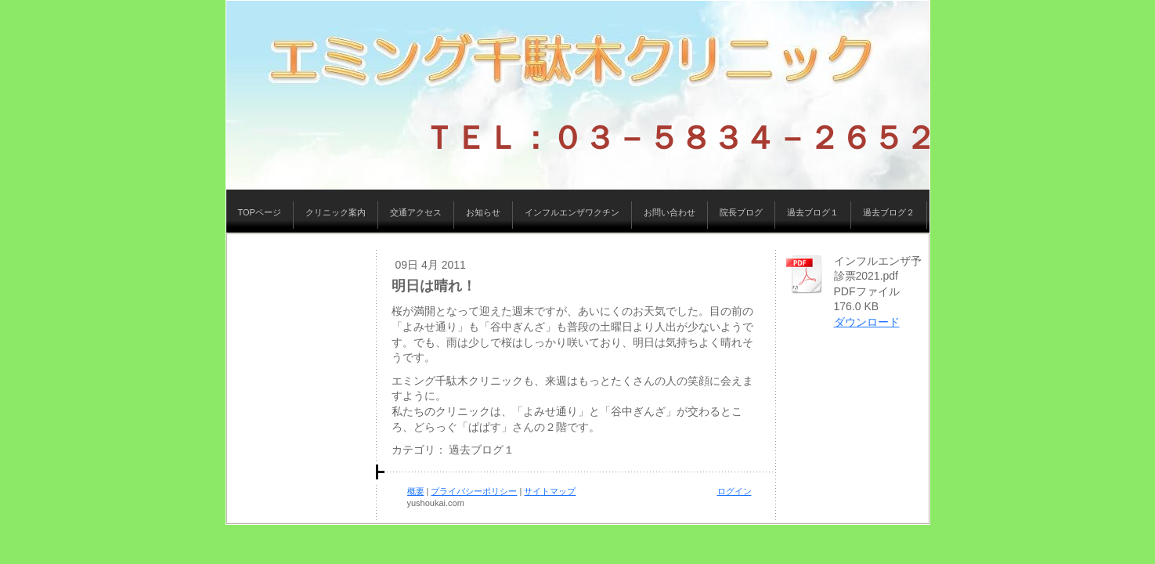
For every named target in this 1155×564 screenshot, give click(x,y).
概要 (415, 491)
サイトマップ (550, 491)
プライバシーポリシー (474, 491)
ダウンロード (867, 322)
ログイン (734, 491)
